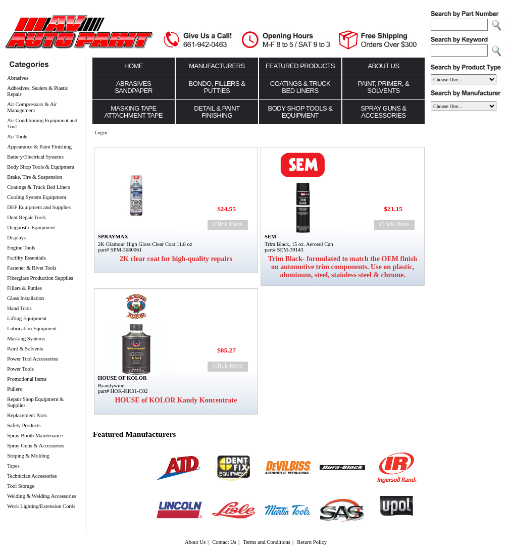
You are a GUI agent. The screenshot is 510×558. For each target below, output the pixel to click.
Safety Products (23, 425)
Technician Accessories (32, 476)
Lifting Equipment (26, 318)
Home (133, 66)
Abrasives (17, 78)
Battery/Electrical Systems (35, 157)
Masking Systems (26, 338)
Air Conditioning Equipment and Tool (42, 123)
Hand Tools (19, 308)
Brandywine (111, 385)
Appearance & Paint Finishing (39, 146)
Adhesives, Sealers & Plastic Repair (37, 91)
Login (100, 132)
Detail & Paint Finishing (216, 112)
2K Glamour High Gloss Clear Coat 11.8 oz (145, 244)
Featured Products (300, 66)
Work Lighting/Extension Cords (41, 506)
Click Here (227, 224)
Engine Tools (21, 247)
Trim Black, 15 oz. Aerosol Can (299, 244)
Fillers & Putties (24, 288)
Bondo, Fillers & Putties (217, 87)
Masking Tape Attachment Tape (134, 112)
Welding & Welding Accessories (41, 496)
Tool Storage (20, 486)
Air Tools (17, 136)
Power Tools (20, 369)
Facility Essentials (26, 258)
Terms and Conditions (266, 542)
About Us (383, 66)
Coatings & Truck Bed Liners (38, 187)
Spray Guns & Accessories (35, 445)
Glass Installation (25, 298)
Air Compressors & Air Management (32, 107)
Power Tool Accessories (32, 359)
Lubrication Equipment (32, 328)
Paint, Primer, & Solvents (384, 87)
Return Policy (312, 542)
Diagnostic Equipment (31, 227)
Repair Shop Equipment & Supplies (35, 402)
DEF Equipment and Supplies (39, 207)
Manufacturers (217, 66)
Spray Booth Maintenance (35, 435)
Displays (16, 237)
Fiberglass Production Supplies (40, 278)
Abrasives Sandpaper (133, 87)
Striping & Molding (28, 455)
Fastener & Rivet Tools (32, 268)
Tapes (13, 466)
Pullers (14, 389)
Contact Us (224, 542)
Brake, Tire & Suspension (34, 177)
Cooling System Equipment (36, 197)
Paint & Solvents (25, 348)
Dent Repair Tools (26, 217)
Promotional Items (26, 379)
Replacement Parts (27, 415)
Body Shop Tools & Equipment (40, 167)
